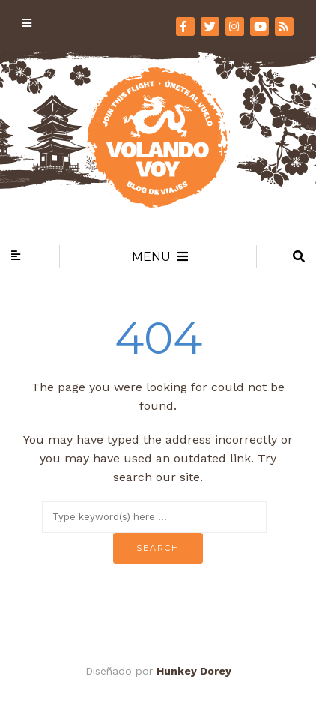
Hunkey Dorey (194, 671)
